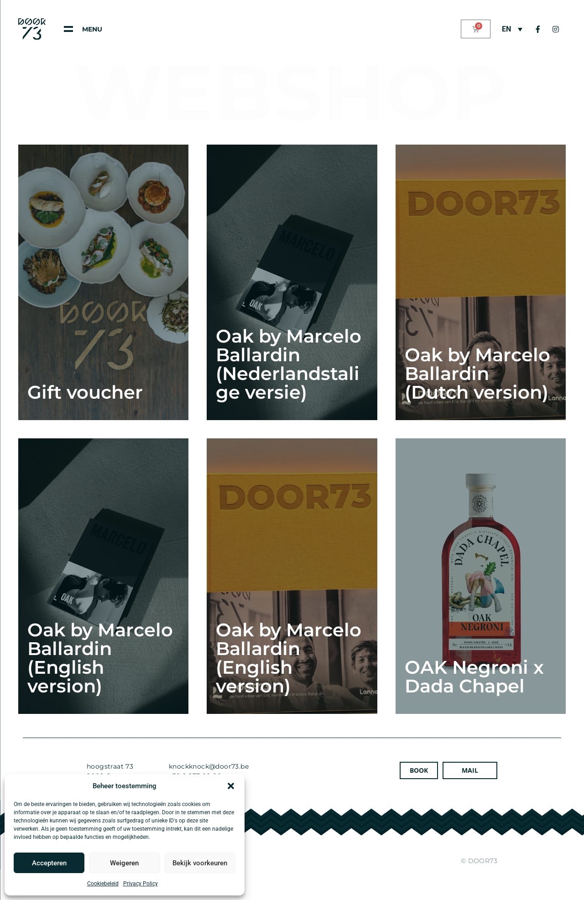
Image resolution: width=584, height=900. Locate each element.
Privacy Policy (140, 883)
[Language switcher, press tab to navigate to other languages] (512, 29)
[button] (230, 786)
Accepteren (49, 863)
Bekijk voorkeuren (199, 863)
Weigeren (124, 863)
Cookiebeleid (103, 883)
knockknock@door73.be (209, 766)
